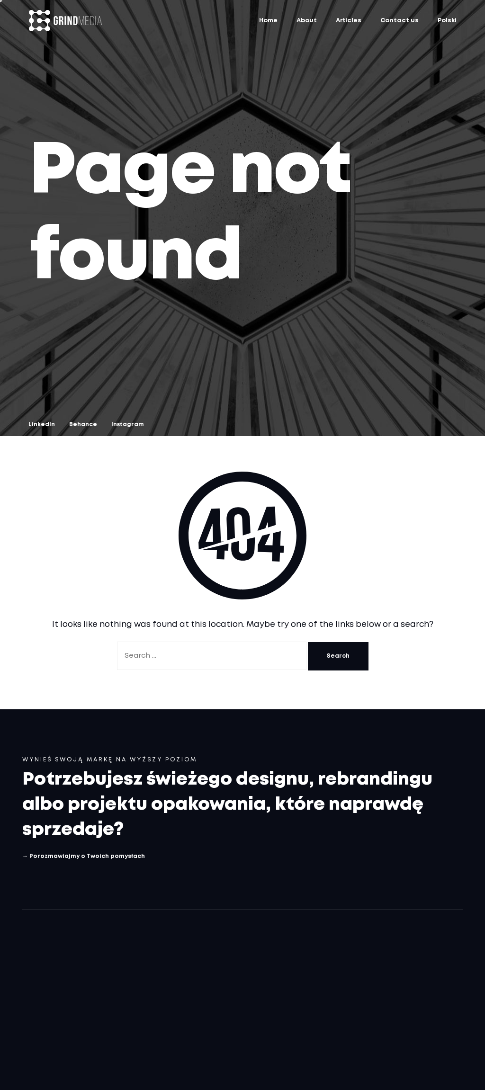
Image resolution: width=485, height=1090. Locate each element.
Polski (447, 20)
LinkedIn (41, 424)
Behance (83, 424)
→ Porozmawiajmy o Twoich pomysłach (83, 856)
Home (268, 20)
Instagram (127, 424)
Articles (348, 20)
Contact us (399, 20)
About (306, 20)
